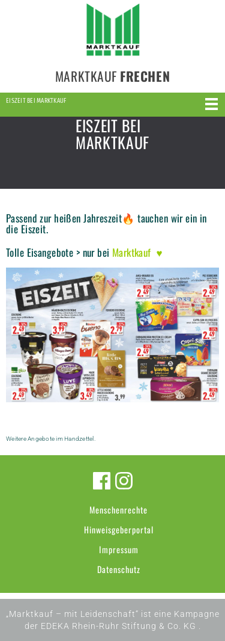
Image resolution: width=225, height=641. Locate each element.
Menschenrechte (118, 509)
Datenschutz (118, 569)
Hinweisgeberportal (119, 529)
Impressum (119, 549)
